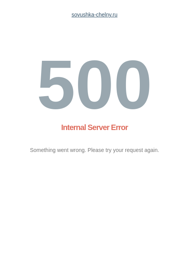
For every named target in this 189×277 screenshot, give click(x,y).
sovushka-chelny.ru (94, 15)
